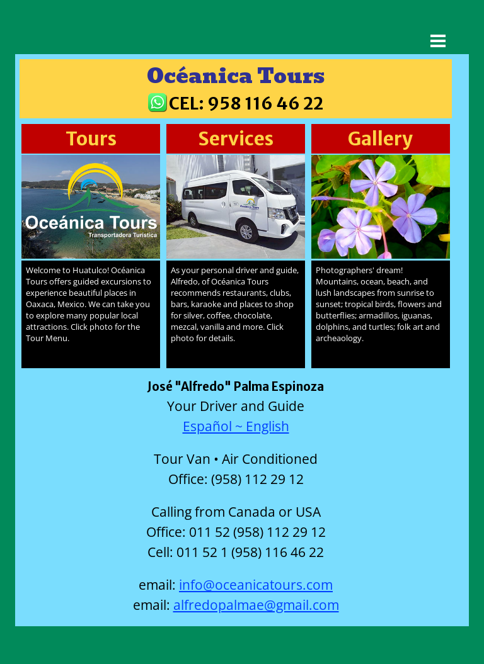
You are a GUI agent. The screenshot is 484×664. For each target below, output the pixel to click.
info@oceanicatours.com (256, 584)
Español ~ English (236, 426)
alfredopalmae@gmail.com (256, 604)
